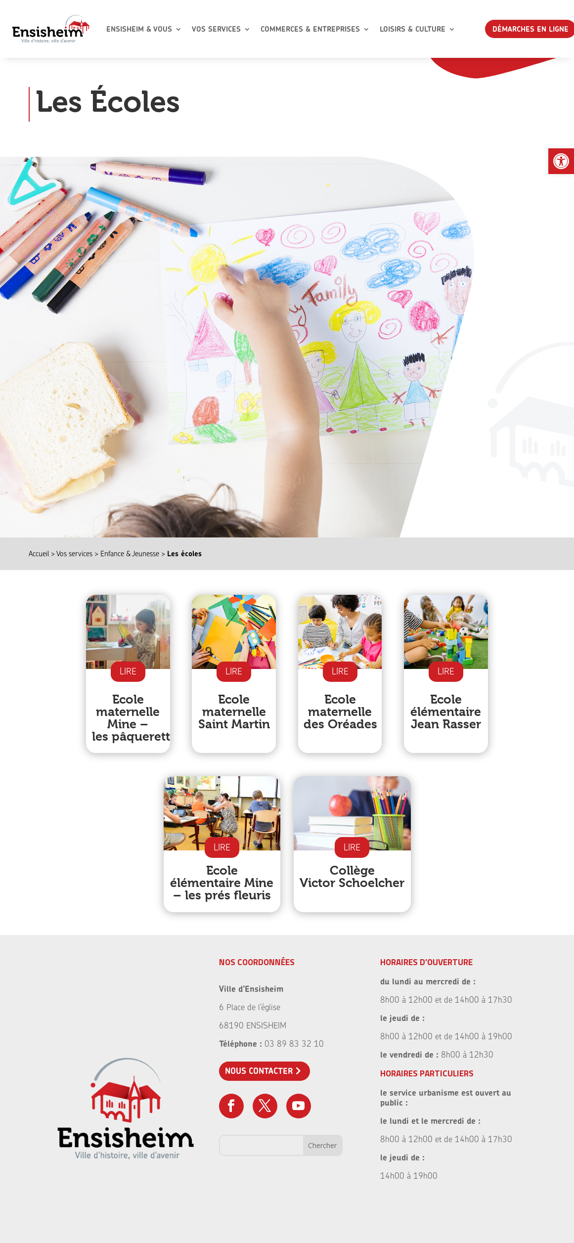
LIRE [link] (128, 671)
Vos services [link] (74, 553)
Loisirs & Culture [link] (412, 29)
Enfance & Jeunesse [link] (129, 553)
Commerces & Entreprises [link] (310, 29)
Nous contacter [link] (259, 1070)
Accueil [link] (39, 553)
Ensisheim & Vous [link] (139, 29)
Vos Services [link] (216, 29)
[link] (561, 161)
